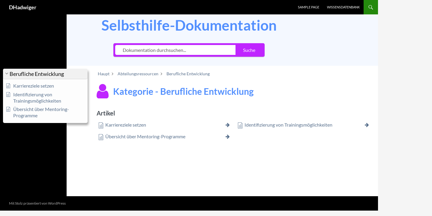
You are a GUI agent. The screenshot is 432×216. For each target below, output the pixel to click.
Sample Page (308, 7)
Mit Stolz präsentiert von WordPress (37, 203)
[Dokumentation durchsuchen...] (175, 50)
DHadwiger (22, 7)
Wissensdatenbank (343, 7)
